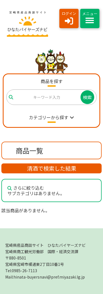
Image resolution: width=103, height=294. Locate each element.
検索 (87, 97)
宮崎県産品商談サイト (45, 245)
